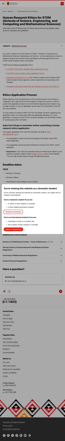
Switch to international (13, 229)
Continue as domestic (13, 212)
